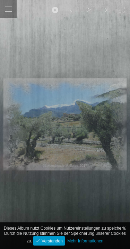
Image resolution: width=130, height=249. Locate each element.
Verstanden (52, 241)
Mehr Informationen (85, 241)
